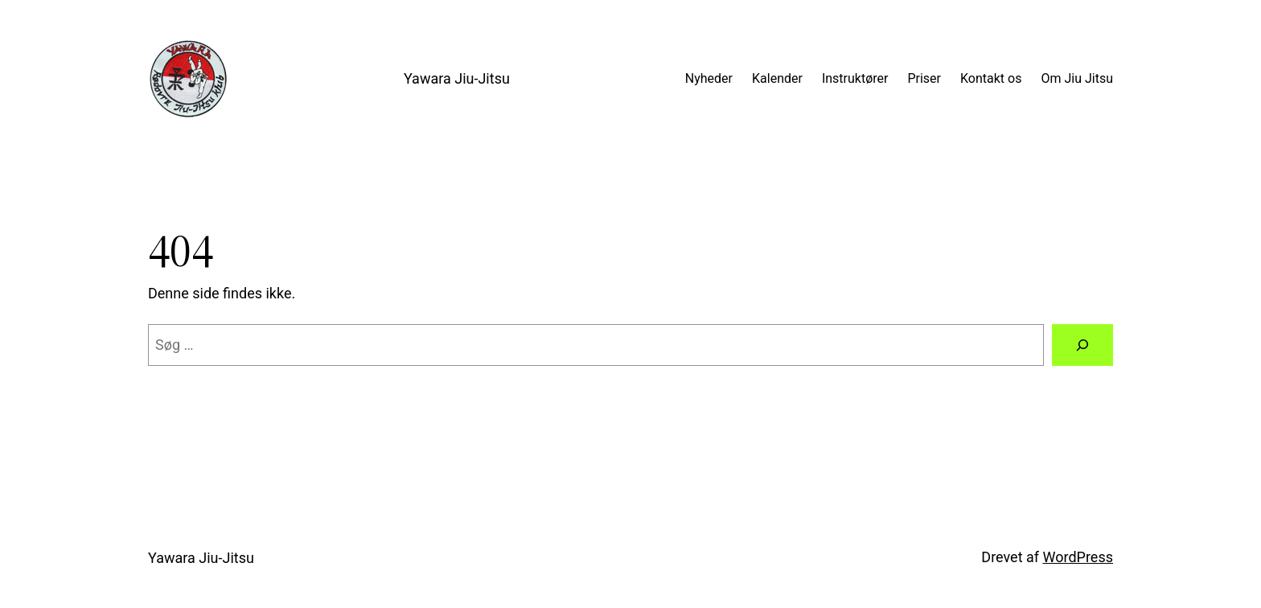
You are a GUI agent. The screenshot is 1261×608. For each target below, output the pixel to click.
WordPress (1078, 556)
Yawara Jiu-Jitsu (457, 78)
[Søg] (1082, 345)
